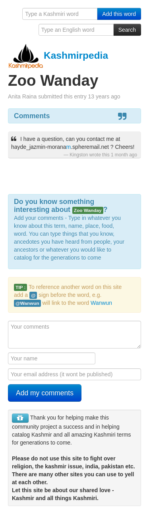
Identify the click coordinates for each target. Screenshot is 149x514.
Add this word (119, 14)
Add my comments (45, 393)
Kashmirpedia (58, 55)
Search (127, 30)
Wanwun (101, 303)
